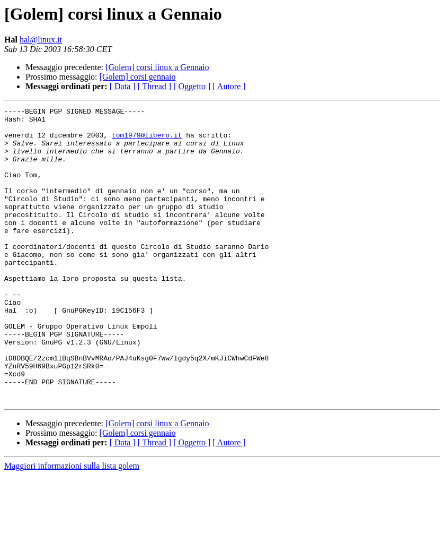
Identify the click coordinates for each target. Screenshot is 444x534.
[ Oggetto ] (191, 86)
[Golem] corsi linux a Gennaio (157, 67)
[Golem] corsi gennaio (138, 76)
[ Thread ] (155, 86)
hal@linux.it (41, 39)
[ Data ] (123, 86)
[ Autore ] (228, 86)
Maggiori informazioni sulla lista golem (71, 524)
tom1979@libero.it (147, 141)
